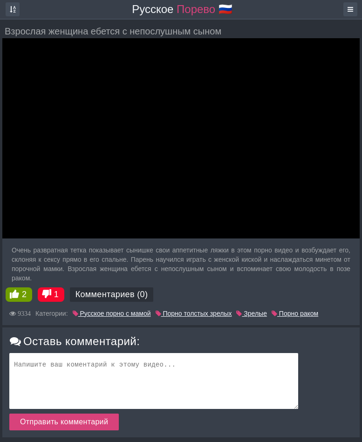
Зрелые (251, 313)
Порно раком (295, 313)
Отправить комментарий (64, 422)
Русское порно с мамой (112, 313)
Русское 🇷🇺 (182, 9)
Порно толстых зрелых (194, 313)
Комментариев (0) (111, 294)
